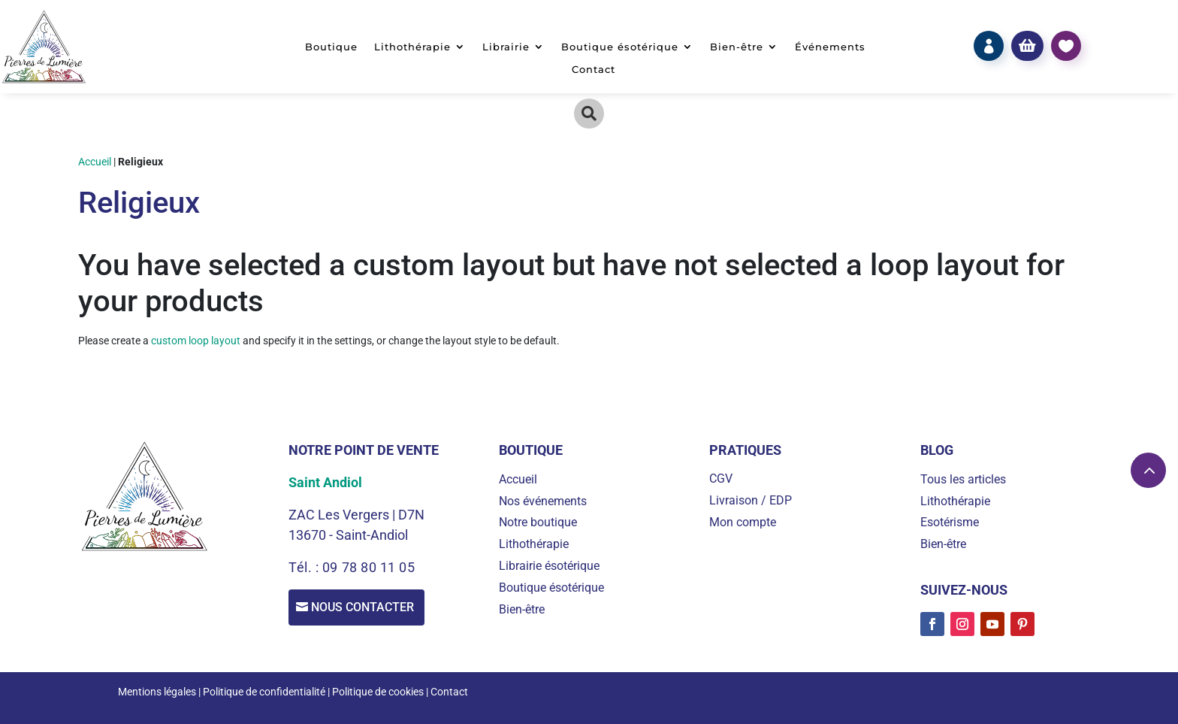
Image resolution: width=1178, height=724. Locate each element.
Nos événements (543, 501)
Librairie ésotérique (549, 566)
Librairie (506, 47)
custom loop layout (195, 341)
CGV (720, 478)
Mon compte (742, 522)
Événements (830, 47)
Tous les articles (963, 479)
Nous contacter (367, 608)
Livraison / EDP (750, 500)
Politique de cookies (378, 692)
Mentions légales (157, 692)
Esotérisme (949, 522)
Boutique (331, 47)
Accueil (94, 162)
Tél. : (305, 567)
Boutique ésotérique (619, 47)
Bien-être (736, 47)
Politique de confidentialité (264, 692)
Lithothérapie (412, 47)
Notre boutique (538, 522)
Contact (593, 69)
